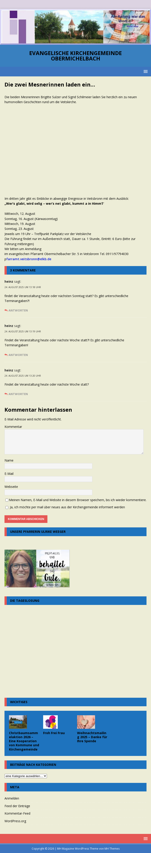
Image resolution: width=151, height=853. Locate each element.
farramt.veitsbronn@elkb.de (28, 259)
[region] (75, 27)
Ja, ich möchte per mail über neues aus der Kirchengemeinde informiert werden (65, 507)
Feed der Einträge (17, 806)
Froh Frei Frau (54, 733)
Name (8, 460)
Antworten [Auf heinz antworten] (18, 310)
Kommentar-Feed (17, 813)
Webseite (11, 486)
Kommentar (13, 426)
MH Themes (112, 849)
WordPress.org (15, 821)
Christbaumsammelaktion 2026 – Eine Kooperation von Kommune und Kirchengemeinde (24, 741)
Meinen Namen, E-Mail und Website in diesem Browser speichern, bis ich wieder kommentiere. (78, 500)
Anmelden (11, 798)
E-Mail (8, 473)
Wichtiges (18, 702)
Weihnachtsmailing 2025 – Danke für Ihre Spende (92, 737)
